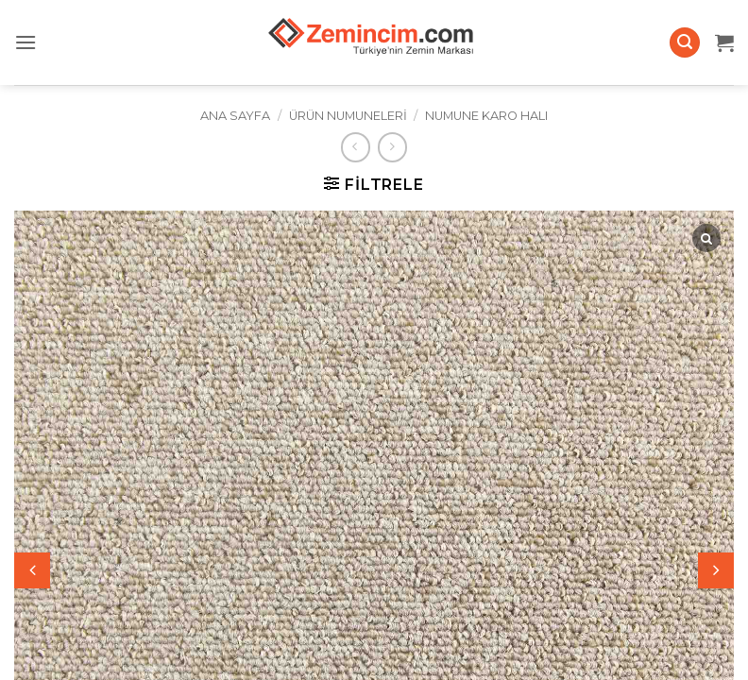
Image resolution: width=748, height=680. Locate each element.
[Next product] (355, 147)
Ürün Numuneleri (348, 116)
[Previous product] (392, 147)
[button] (25, 42)
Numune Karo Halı (486, 116)
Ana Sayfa (235, 116)
